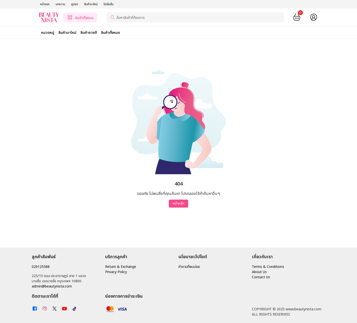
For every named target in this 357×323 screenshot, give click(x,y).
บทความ (60, 4)
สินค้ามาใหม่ (91, 4)
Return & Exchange (120, 266)
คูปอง (74, 4)
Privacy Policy (116, 272)
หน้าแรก (45, 4)
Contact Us (261, 277)
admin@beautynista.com (52, 286)
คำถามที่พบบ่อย (189, 266)
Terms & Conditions (268, 266)
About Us (259, 272)
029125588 (41, 266)
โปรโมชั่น (109, 4)
